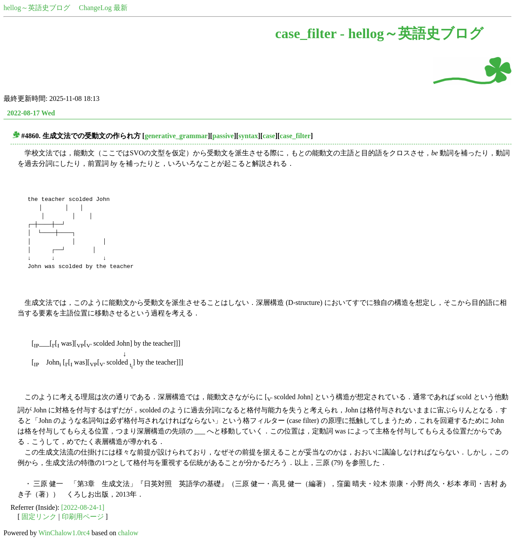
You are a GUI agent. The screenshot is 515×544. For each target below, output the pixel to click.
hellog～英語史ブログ (37, 7)
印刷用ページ (83, 516)
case (269, 136)
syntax (248, 136)
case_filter (295, 136)
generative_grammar (176, 136)
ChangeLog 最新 (103, 7)
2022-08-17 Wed (31, 113)
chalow (128, 533)
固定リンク (39, 516)
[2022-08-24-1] (83, 507)
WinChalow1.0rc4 (64, 533)
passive (223, 136)
